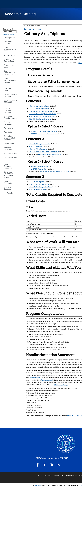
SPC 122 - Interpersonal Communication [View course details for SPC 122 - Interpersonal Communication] (44, 134)
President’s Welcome (8, 43)
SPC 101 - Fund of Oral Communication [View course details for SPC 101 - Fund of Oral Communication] (44, 131)
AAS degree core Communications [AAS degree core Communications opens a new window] (49, 154)
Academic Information (8, 149)
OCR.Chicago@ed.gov (61, 385)
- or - (52, 458)
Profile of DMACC (7, 89)
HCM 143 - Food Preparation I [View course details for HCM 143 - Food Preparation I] (39, 109)
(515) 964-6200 (43, 458)
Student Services (10, 154)
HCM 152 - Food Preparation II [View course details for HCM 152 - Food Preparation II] (39, 184)
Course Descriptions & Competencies (9, 73)
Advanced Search (9, 34)
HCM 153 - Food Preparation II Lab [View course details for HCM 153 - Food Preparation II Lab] (40, 187)
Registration (8, 132)
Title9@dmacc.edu (47, 380)
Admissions (8, 128)
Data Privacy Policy (58, 475)
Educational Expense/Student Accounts (10, 138)
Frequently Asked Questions (10, 117)
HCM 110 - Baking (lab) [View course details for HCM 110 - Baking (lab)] (37, 182)
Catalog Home (9, 38)
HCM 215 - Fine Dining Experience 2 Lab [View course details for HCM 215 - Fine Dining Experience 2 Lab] (42, 114)
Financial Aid (9, 144)
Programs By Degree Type (9, 60)
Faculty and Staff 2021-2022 (10, 101)
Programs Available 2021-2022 (10, 49)
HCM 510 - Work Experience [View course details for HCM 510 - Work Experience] (38, 149)
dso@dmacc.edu (35, 378)
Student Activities (10, 158)
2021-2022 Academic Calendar (8, 110)
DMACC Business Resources (8, 166)
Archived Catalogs (7, 188)
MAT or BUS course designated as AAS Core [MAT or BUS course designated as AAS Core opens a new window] (54, 172)
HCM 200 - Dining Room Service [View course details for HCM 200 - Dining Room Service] (39, 144)
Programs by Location (9, 66)
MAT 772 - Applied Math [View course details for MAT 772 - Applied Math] (39, 169)
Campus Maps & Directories (10, 95)
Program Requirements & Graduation (10, 80)
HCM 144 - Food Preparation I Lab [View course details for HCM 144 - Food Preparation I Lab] (40, 111)
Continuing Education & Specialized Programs (8, 174)
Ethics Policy (47, 475)
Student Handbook (8, 123)
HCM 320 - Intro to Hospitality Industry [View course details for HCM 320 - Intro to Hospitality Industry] (41, 116)
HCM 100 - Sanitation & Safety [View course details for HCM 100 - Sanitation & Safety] (39, 106)
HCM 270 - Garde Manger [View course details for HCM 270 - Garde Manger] (37, 189)
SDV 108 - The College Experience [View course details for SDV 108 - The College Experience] (40, 119)
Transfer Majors (10, 55)
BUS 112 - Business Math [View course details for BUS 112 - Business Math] (39, 166)
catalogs (38, 485)
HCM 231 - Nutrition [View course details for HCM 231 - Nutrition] (35, 146)
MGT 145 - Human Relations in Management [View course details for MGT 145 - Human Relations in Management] (44, 152)
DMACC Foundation (8, 182)
